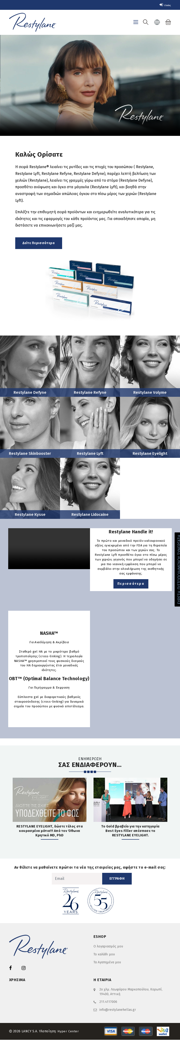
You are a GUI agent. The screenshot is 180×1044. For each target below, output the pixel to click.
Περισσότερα (131, 587)
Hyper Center (68, 1035)
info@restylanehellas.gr (117, 1014)
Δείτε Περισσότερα (38, 243)
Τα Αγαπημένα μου (107, 967)
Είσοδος (162, 5)
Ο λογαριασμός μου (108, 951)
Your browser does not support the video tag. (90, 85)
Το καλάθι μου (104, 959)
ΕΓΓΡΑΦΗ (117, 883)
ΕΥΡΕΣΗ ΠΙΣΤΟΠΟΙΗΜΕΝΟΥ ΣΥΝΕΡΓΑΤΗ (175, 569)
